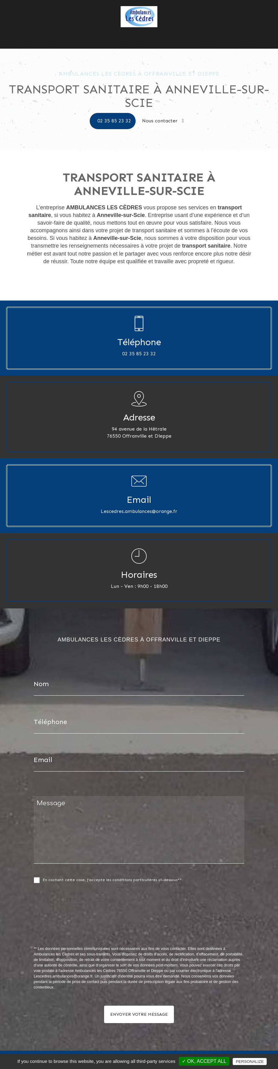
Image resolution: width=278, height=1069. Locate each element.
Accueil (79, 32)
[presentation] (98, 928)
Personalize (250, 1061)
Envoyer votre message (139, 1014)
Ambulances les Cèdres (115, 32)
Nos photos (155, 32)
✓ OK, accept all (204, 1061)
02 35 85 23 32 (114, 121)
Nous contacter (188, 32)
